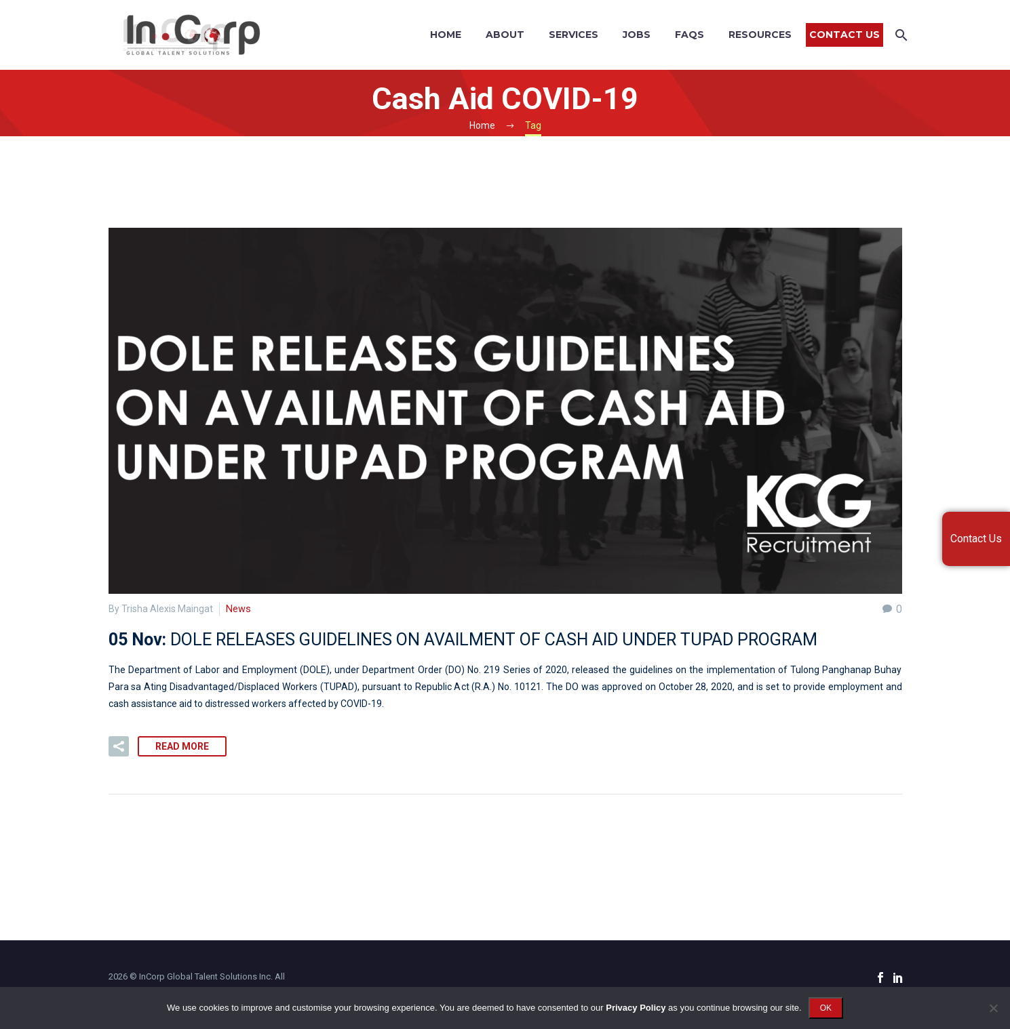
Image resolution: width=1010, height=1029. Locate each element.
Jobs (636, 34)
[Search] (900, 34)
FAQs (689, 34)
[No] (993, 1008)
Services (573, 34)
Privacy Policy (635, 1008)
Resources (760, 34)
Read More (182, 746)
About (505, 34)
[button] (119, 746)
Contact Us (844, 34)
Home (445, 34)
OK (826, 1008)
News (238, 608)
